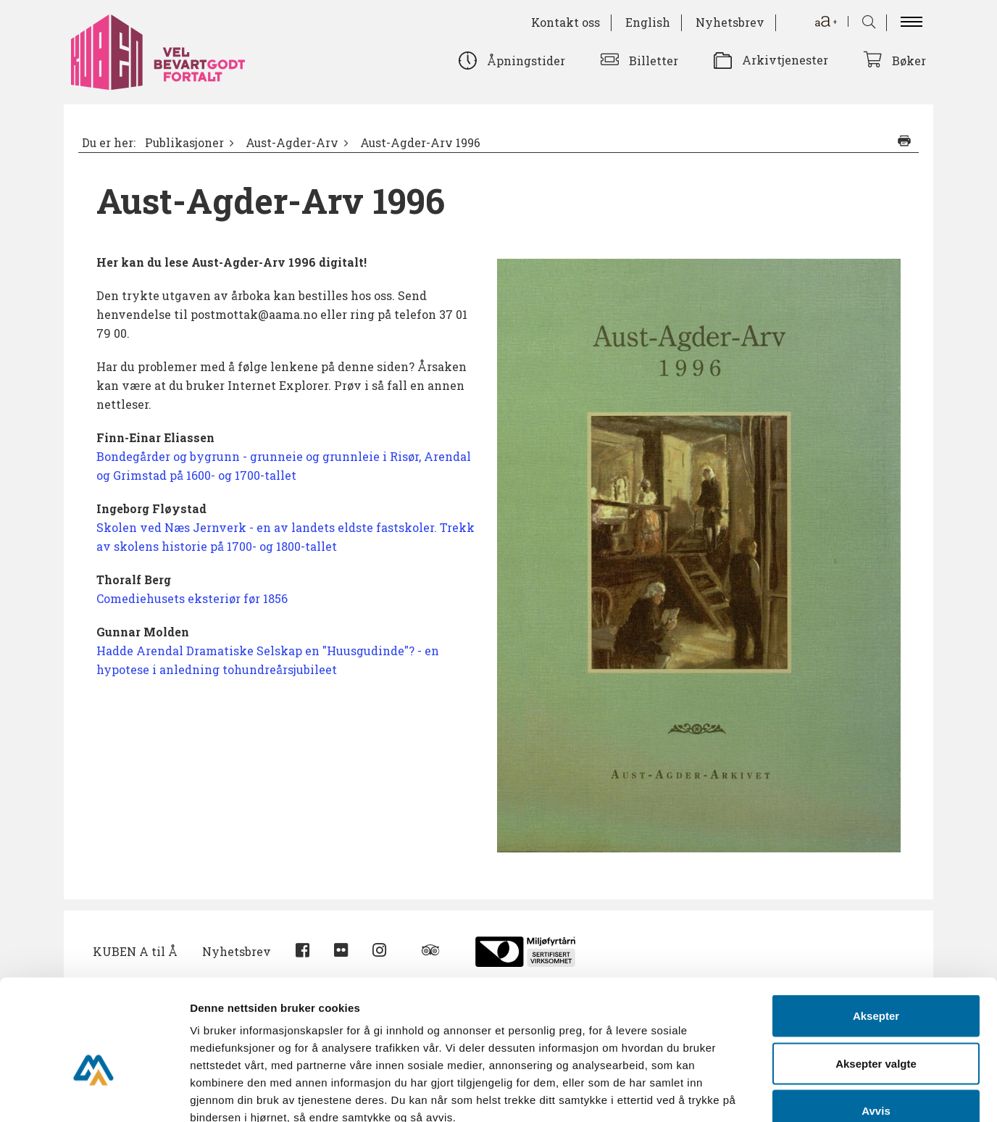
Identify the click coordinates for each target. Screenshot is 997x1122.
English (647, 22)
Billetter (653, 60)
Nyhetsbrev (730, 22)
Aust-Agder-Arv (292, 143)
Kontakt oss (565, 22)
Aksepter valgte (876, 979)
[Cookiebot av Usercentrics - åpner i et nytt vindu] (93, 1094)
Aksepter (876, 932)
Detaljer (771, 1093)
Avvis (876, 1027)
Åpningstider (526, 60)
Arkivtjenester (785, 59)
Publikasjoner (184, 143)
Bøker (909, 60)
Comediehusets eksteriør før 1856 (192, 598)
